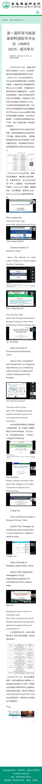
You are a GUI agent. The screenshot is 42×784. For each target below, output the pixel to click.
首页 (11, 20)
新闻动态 (17, 20)
